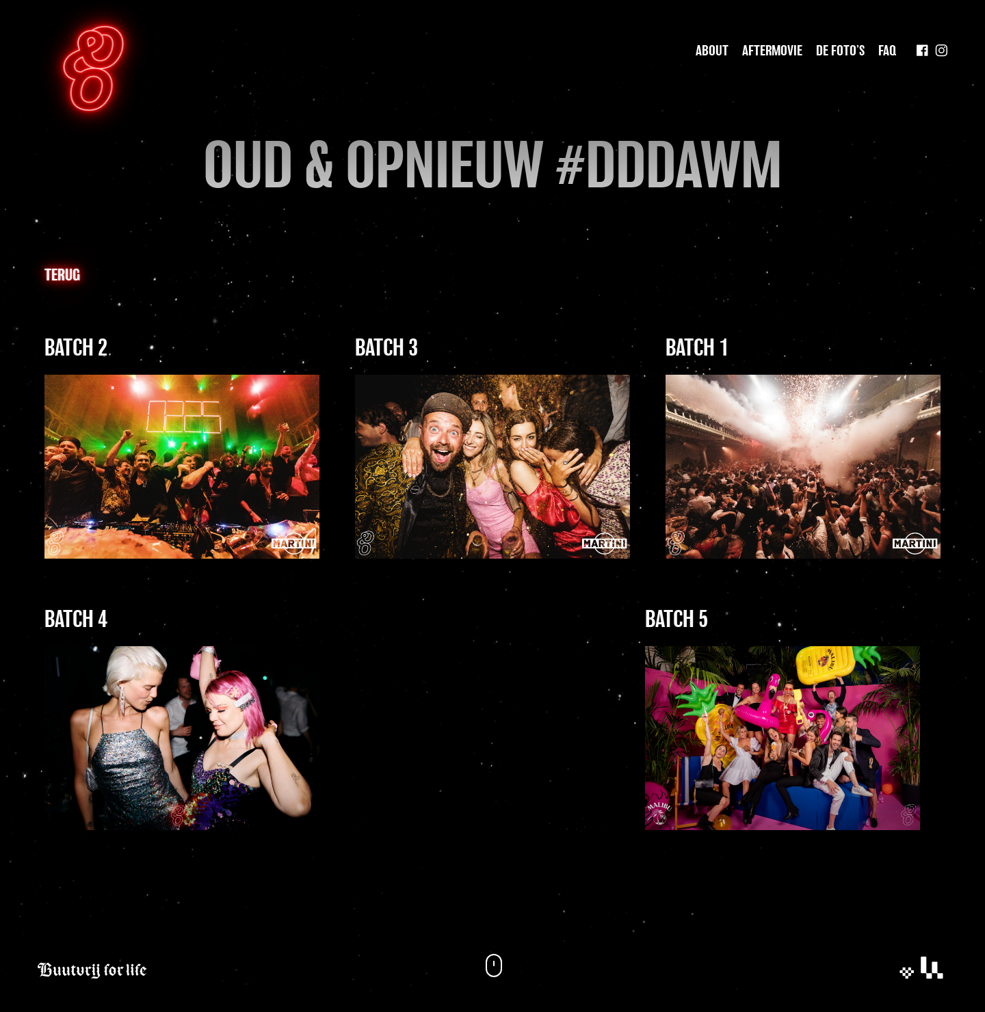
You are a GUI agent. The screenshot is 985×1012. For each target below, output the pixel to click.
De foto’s (840, 51)
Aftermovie (772, 51)
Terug (62, 276)
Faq (887, 51)
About (712, 51)
